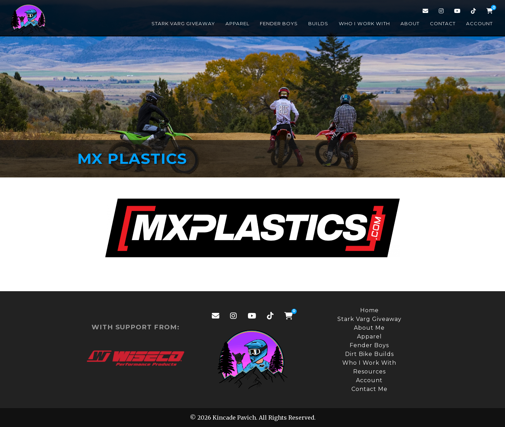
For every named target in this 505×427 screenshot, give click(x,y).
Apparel (237, 23)
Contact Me (369, 389)
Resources (369, 371)
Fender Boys (279, 23)
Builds (318, 23)
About (409, 23)
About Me (369, 327)
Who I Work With (364, 23)
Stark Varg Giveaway (183, 23)
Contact (443, 23)
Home (369, 310)
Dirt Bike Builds (369, 354)
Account (479, 23)
